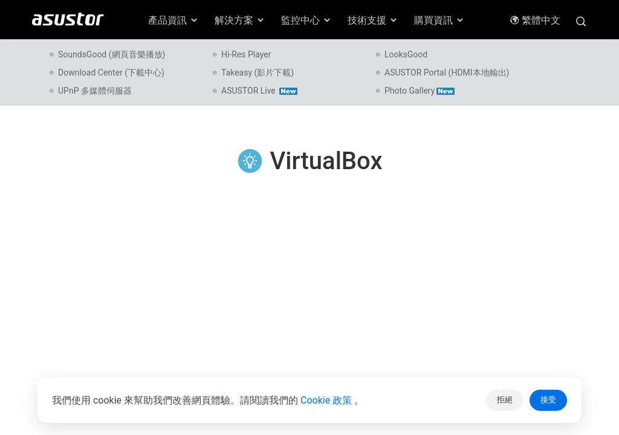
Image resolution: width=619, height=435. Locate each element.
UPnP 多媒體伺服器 (95, 90)
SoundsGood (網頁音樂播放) (111, 54)
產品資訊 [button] (173, 20)
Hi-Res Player (246, 54)
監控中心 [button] (306, 20)
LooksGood (405, 54)
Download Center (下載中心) (111, 72)
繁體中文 (535, 20)
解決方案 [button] (240, 20)
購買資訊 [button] (439, 20)
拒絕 (505, 399)
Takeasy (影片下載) (257, 72)
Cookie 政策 (327, 400)
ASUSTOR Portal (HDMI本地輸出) (447, 72)
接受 (548, 399)
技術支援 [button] (373, 20)
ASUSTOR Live (259, 90)
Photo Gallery (419, 90)
